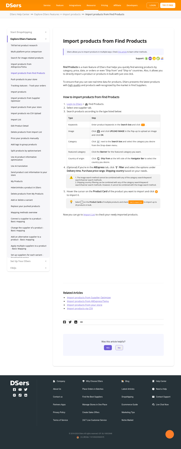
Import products (72, 14)
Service (47, 5)
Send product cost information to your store (29, 173)
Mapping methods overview (24, 212)
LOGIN (153, 5)
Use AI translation (19, 166)
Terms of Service (60, 420)
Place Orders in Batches (92, 389)
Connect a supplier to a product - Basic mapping (26, 220)
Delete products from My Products (27, 193)
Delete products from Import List (26, 132)
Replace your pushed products (25, 206)
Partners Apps (59, 404)
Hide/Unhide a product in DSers (26, 187)
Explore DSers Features (46, 14)
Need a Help (161, 389)
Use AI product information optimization (24, 158)
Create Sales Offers (90, 412)
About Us (57, 389)
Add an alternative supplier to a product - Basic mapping (26, 238)
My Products (17, 181)
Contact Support (163, 397)
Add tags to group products (24, 144)
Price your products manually (25, 138)
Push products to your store (24, 79)
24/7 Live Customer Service (94, 420)
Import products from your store (26, 107)
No (119, 347)
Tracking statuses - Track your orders (28, 85)
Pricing (104, 5)
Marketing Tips (128, 412)
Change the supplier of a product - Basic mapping (27, 229)
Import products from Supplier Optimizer (25, 99)
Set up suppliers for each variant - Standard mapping (27, 256)
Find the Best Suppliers (92, 397)
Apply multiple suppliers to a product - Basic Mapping (28, 247)
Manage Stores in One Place (94, 404)
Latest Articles (128, 389)
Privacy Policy (59, 412)
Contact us (58, 397)
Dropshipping (127, 397)
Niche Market (127, 420)
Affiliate (117, 5)
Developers (132, 5)
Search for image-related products (27, 57)
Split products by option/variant (26, 150)
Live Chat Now (162, 404)
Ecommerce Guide (130, 404)
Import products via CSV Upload (26, 113)
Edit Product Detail (20, 125)
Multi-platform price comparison (26, 51)
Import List (16, 119)
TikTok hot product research (24, 45)
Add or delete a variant (22, 200)
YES (108, 347)
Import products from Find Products (28, 73)
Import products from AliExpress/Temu (21, 65)
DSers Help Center (20, 14)
